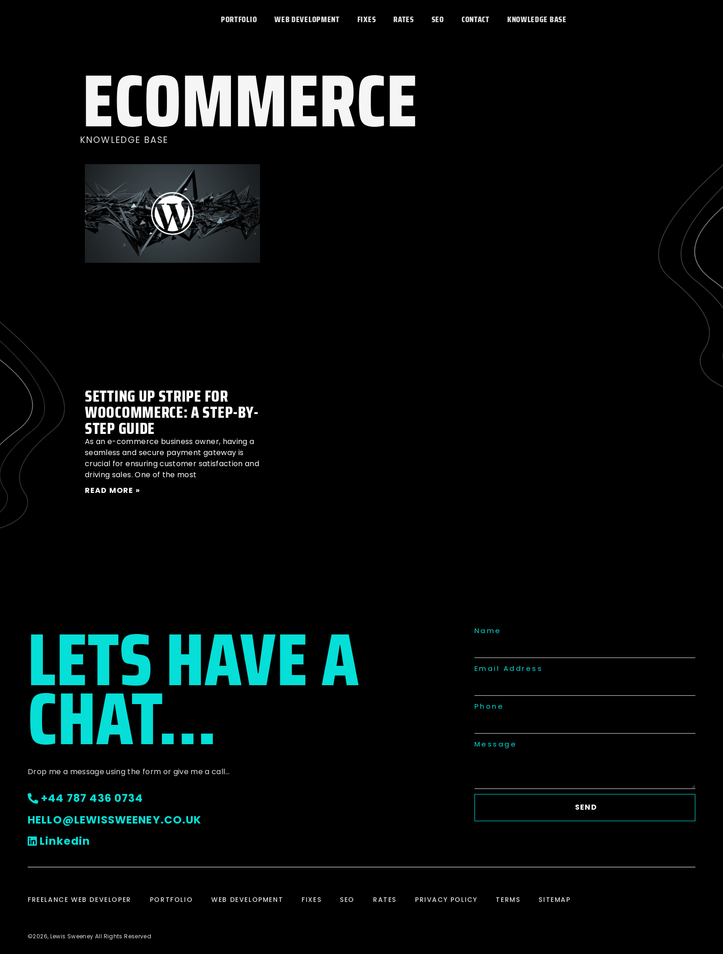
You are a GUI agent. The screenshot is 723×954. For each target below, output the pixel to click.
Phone (489, 706)
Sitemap (554, 899)
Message (495, 744)
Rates (403, 19)
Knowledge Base (537, 19)
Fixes (366, 19)
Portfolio (239, 19)
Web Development (307, 19)
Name (488, 630)
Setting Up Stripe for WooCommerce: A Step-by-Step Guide (172, 412)
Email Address (508, 668)
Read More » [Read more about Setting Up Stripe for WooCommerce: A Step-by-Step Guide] (112, 490)
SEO (438, 19)
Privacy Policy (446, 899)
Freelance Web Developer (79, 899)
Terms (508, 899)
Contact (476, 19)
